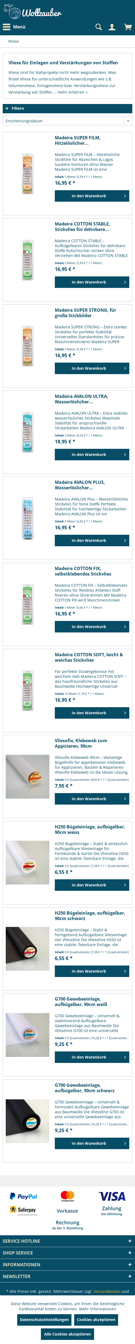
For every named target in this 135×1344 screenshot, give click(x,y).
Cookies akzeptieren (96, 1319)
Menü (14, 27)
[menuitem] (15, 27)
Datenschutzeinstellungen (44, 1319)
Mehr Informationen (97, 1308)
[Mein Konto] (111, 27)
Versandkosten (107, 1291)
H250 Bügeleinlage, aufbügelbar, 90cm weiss (90, 829)
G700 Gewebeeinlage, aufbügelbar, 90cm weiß (81, 1001)
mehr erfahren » (73, 92)
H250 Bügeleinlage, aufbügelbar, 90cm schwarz (90, 915)
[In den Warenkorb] (92, 196)
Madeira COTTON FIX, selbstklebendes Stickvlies (83, 571)
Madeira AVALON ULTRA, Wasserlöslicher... (81, 399)
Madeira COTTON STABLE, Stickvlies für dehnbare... (82, 226)
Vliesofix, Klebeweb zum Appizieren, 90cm (81, 743)
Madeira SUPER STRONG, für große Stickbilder (85, 312)
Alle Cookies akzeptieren (67, 1334)
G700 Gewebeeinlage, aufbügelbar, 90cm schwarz (85, 1087)
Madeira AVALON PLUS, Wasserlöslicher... (80, 484)
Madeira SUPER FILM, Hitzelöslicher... (78, 140)
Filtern (14, 108)
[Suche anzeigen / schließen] (98, 27)
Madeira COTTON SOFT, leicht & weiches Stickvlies (89, 657)
